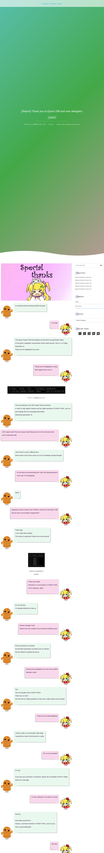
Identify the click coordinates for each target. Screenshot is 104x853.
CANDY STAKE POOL (52, 4)
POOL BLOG (52, 117)
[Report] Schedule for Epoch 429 (83, 283)
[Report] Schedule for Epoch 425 (83, 286)
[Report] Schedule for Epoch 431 (83, 280)
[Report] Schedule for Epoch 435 (83, 277)
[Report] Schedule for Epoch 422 (83, 289)
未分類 (77, 302)
